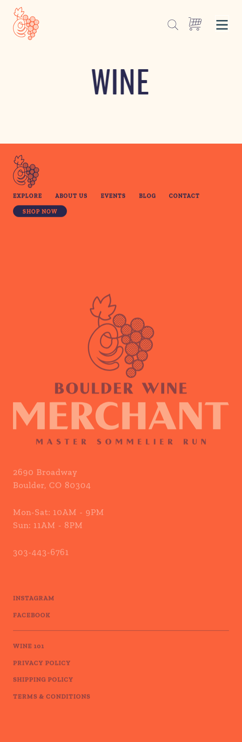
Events (113, 196)
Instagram (34, 606)
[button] (222, 23)
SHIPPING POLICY (43, 688)
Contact (184, 196)
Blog (147, 196)
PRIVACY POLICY (42, 671)
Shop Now (40, 211)
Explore (27, 196)
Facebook (31, 623)
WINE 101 (28, 654)
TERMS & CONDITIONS (51, 704)
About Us (71, 196)
